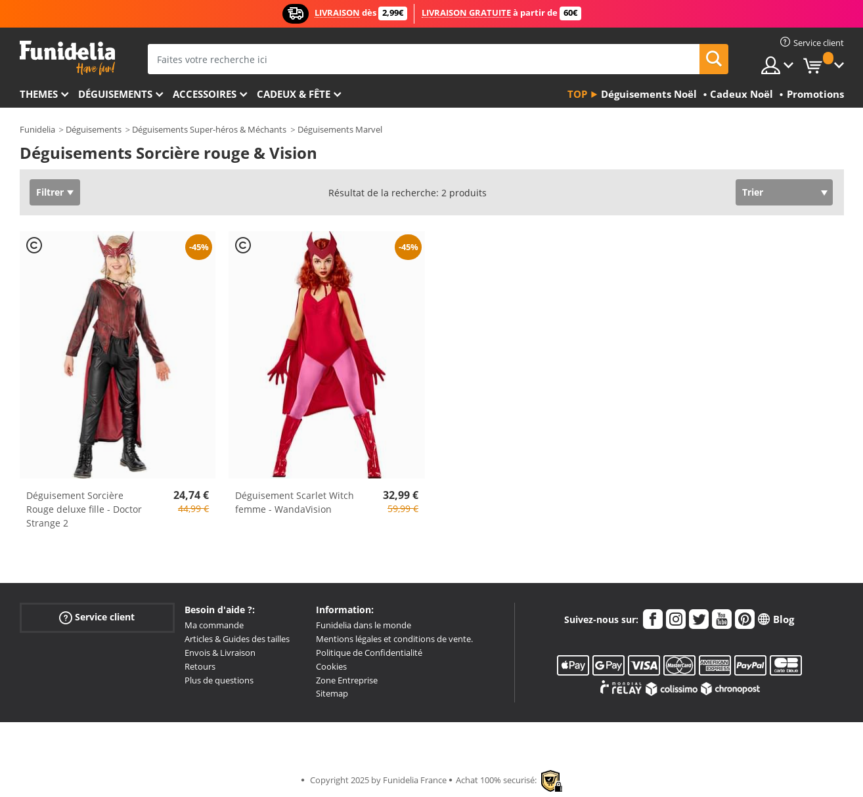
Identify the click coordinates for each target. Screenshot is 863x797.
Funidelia (37, 129)
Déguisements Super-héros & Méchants (209, 129)
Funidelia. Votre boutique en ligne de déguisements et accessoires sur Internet (67, 58)
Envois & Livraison (220, 652)
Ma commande (214, 625)
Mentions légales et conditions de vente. (394, 639)
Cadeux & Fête (293, 93)
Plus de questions (219, 680)
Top (577, 93)
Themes (39, 93)
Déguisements (115, 93)
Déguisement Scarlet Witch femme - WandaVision (294, 502)
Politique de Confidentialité (369, 652)
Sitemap (332, 693)
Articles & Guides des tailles (237, 639)
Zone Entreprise (347, 680)
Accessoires (204, 93)
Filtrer (50, 192)
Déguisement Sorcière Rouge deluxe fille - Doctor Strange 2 (84, 509)
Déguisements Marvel (340, 129)
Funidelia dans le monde (363, 625)
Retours (200, 666)
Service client (97, 617)
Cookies (331, 666)
